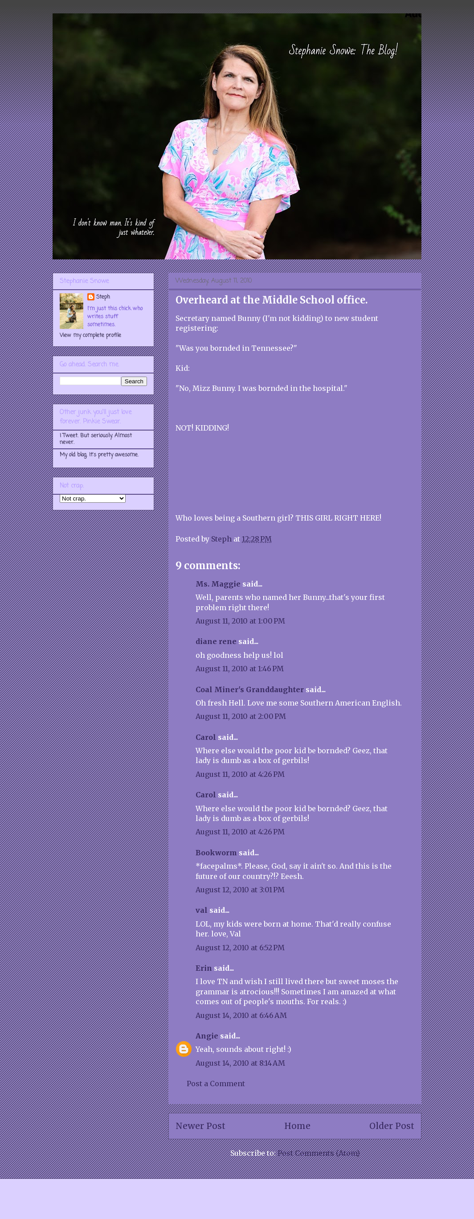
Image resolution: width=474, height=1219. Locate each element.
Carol (206, 737)
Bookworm (216, 852)
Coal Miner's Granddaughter (250, 689)
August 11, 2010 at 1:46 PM (240, 668)
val (202, 910)
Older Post (391, 1125)
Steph (103, 297)
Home (297, 1125)
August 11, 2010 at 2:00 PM (241, 716)
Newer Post (200, 1125)
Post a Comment (216, 1083)
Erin (204, 968)
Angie (207, 1035)
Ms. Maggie (218, 583)
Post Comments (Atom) (319, 1153)
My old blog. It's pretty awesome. (99, 455)
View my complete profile (90, 336)
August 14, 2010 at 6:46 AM (241, 1015)
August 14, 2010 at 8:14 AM (240, 1063)
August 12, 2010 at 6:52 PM (240, 947)
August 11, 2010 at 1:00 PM (240, 620)
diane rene (216, 641)
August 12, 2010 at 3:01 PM (240, 889)
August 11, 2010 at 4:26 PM (240, 774)
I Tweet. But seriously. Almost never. (96, 439)
